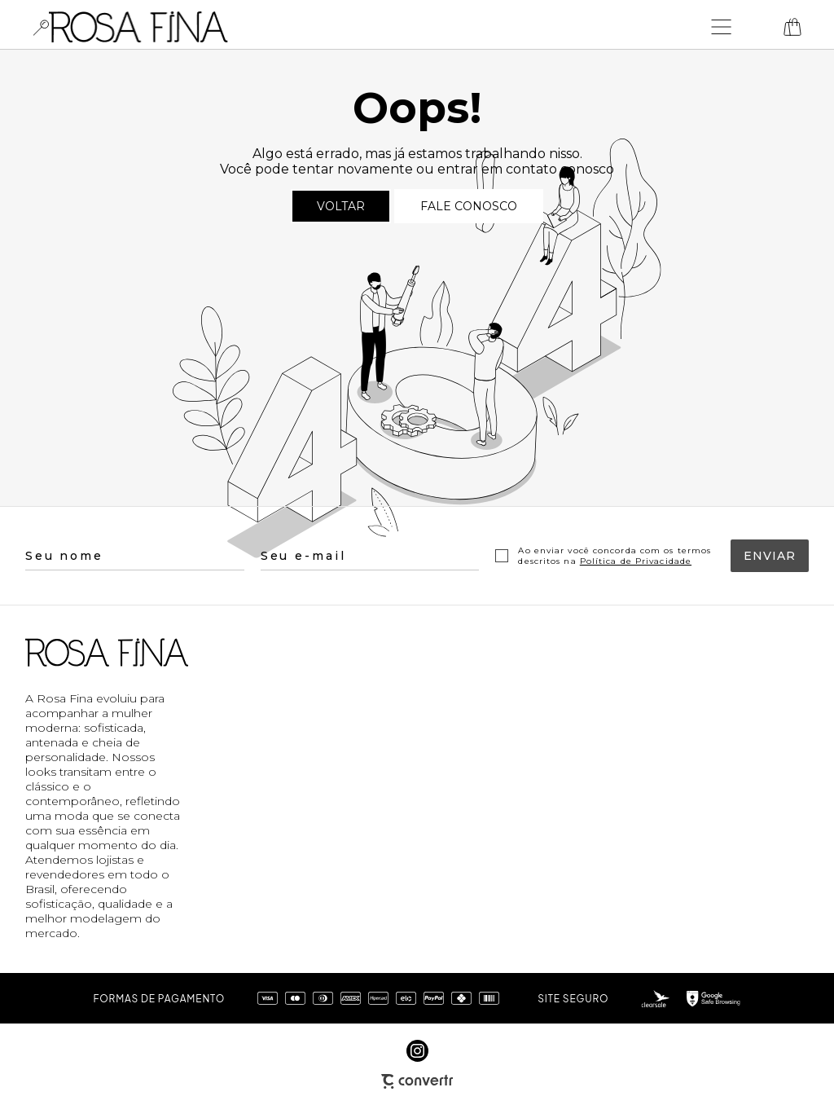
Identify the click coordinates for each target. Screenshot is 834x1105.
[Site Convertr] (417, 1081)
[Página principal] (138, 26)
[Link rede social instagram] (417, 1051)
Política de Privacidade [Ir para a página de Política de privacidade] (635, 561)
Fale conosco (468, 206)
